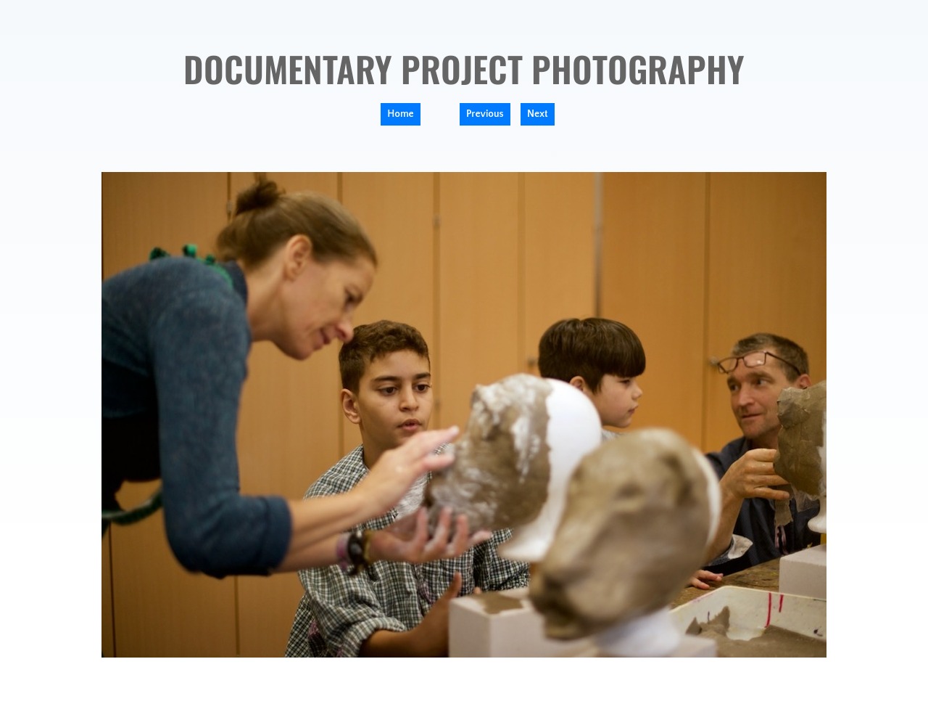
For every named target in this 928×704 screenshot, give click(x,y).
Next (537, 114)
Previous (485, 114)
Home (400, 114)
